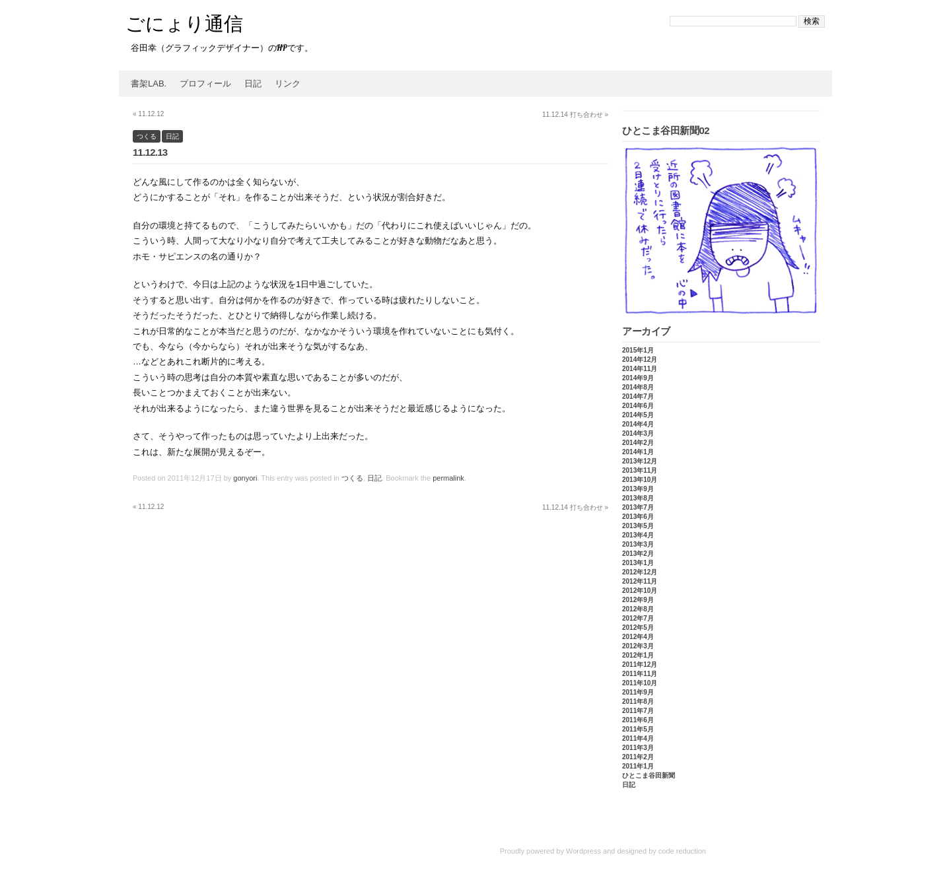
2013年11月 (639, 470)
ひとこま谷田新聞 (648, 775)
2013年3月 (638, 544)
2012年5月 (638, 627)
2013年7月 (638, 507)
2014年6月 (638, 405)
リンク (287, 83)
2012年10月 (639, 590)
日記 (253, 83)
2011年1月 (638, 766)
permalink (448, 478)
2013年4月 (638, 535)
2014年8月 (638, 387)
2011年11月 (639, 673)
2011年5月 (638, 729)
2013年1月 (638, 562)
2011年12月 (639, 664)
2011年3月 (638, 747)
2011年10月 (639, 683)
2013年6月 (638, 516)
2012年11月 (639, 581)
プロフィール (205, 83)
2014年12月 (639, 359)
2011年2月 (638, 757)
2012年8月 (638, 609)
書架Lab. (148, 83)
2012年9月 (638, 599)
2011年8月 (638, 701)
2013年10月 (639, 479)
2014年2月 (638, 442)
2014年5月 (638, 415)
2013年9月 (638, 489)
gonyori (245, 478)
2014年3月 (638, 433)
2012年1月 (638, 655)
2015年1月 (638, 350)
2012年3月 (638, 646)
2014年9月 (638, 378)
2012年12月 (639, 572)
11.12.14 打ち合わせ (575, 114)
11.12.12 (148, 114)
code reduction (682, 851)
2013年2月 (638, 553)
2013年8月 (638, 498)
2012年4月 (638, 636)
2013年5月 (638, 525)
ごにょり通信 (184, 23)
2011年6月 (638, 720)
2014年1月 (638, 452)
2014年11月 (639, 368)
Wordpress (583, 851)
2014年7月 (638, 396)
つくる (147, 136)
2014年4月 (638, 424)
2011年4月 (638, 738)
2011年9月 (638, 692)
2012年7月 (638, 618)
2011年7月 (638, 710)
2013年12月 (639, 461)
